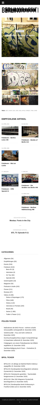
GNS (17, 110)
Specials (9, 278)
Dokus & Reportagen (13, 297)
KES (20, 110)
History (8, 303)
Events (6, 264)
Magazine (7, 283)
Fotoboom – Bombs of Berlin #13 (30, 141)
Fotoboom (20, 31)
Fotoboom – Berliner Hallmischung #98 (29, 208)
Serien (8, 311)
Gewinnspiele (8, 281)
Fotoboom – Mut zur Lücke (9, 164)
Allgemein (7, 258)
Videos (6, 295)
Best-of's (9, 269)
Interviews (9, 272)
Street (28, 110)
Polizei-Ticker (9, 321)
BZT (7, 110)
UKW (35, 110)
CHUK (10, 110)
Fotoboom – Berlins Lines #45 (9, 139)
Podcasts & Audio (10, 286)
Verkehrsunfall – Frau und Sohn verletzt (17, 333)
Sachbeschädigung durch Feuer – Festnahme (19, 348)
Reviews (6, 292)
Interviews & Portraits (13, 306)
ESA (14, 110)
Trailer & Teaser (11, 314)
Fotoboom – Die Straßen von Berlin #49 (30, 186)
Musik (8, 309)
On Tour (8, 275)
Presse (6, 289)
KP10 (23, 110)
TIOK (32, 110)
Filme (8, 300)
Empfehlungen (8, 261)
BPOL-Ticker (8, 357)
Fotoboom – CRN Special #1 (8, 190)
